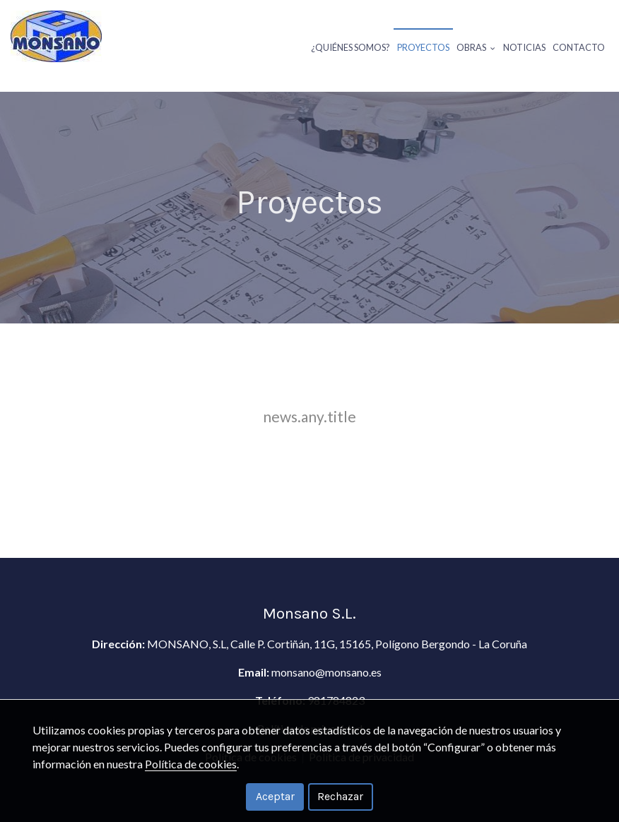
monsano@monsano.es (326, 672)
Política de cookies (191, 763)
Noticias (524, 47)
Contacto (579, 47)
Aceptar (275, 796)
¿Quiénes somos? (350, 47)
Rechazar (340, 796)
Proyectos (423, 47)
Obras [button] (475, 47)
